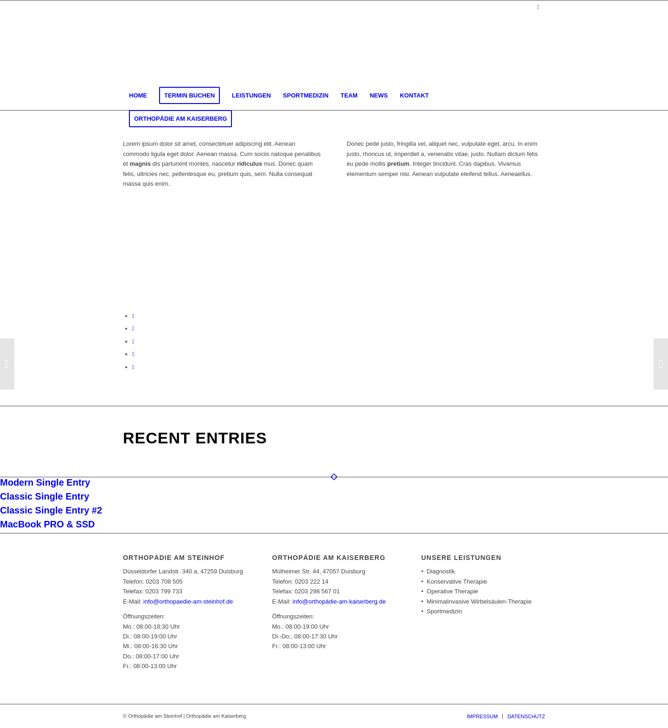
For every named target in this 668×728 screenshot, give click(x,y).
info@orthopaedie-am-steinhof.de (188, 601)
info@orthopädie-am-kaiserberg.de (339, 601)
